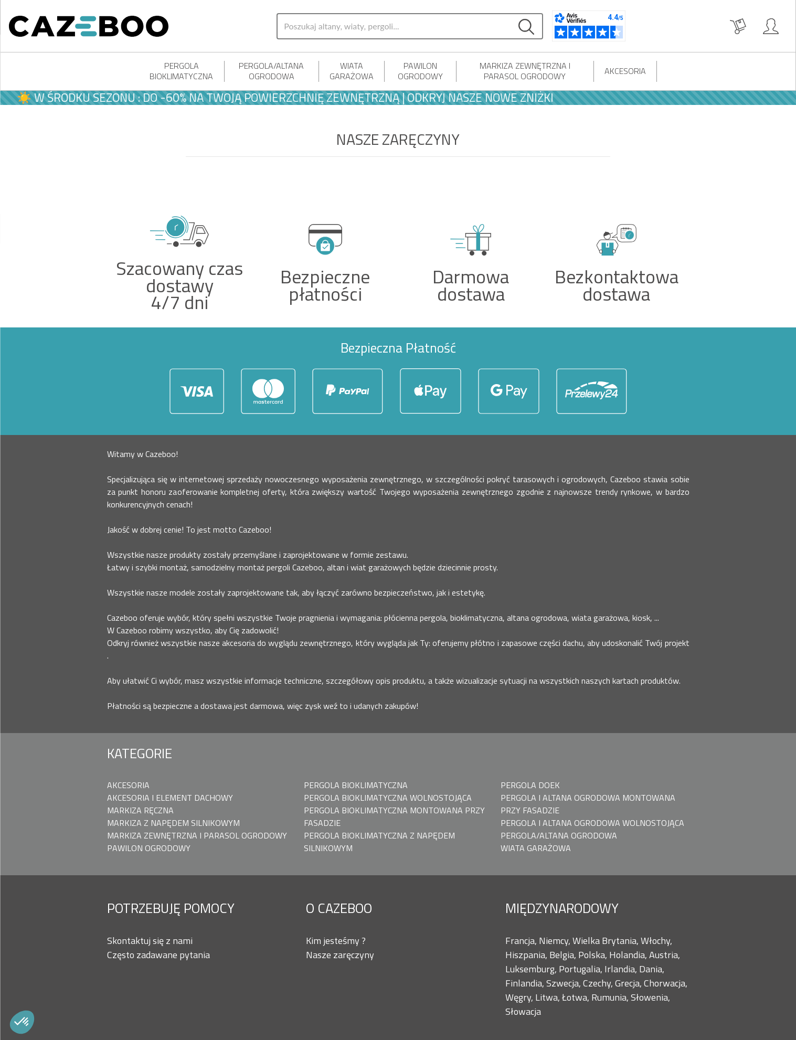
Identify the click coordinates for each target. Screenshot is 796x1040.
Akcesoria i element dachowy (170, 797)
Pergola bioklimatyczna (181, 70)
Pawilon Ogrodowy (420, 70)
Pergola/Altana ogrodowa (271, 70)
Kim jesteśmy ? (336, 940)
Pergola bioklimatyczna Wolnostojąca (388, 797)
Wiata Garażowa (352, 70)
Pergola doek (530, 785)
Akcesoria (625, 71)
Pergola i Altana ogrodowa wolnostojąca (592, 822)
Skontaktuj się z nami (150, 940)
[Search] (394, 26)
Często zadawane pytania (158, 955)
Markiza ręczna (140, 810)
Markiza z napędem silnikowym (173, 822)
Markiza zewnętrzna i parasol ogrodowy (525, 70)
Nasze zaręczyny (340, 955)
